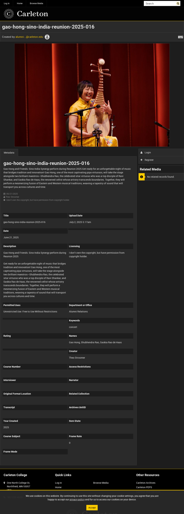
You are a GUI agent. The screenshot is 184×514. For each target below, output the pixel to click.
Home (19, 3)
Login (146, 152)
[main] (92, 245)
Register (147, 159)
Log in (6, 3)
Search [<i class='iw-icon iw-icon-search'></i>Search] (178, 3)
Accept (92, 507)
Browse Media (36, 3)
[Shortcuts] (180, 36)
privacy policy (77, 499)
